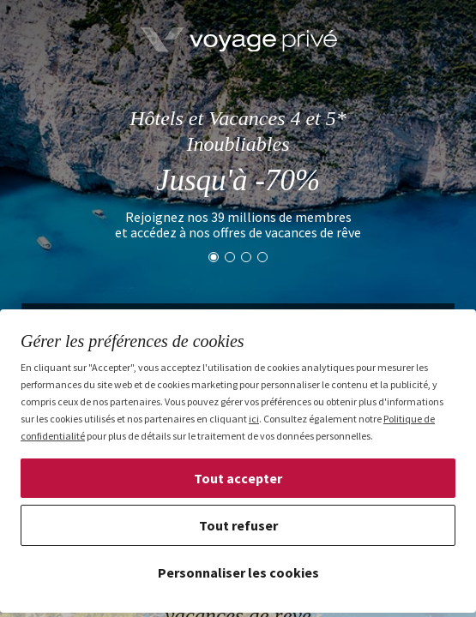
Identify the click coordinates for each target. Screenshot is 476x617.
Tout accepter (238, 478)
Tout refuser (238, 525)
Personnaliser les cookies (238, 572)
